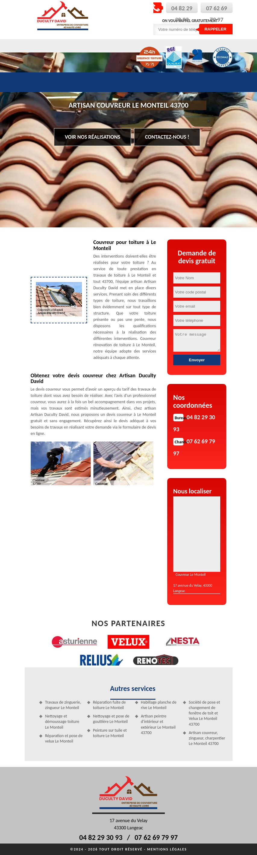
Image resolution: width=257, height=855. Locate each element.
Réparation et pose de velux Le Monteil (64, 738)
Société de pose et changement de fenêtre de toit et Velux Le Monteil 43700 (204, 713)
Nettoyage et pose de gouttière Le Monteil (111, 719)
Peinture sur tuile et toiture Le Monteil (110, 733)
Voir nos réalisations (92, 137)
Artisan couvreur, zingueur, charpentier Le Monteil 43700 (207, 738)
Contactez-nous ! (167, 137)
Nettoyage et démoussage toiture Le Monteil (62, 722)
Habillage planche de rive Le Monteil (159, 705)
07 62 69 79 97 (156, 837)
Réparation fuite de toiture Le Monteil (109, 705)
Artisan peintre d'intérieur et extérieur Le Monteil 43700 (158, 724)
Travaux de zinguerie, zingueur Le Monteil (63, 705)
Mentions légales (167, 849)
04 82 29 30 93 (100, 837)
